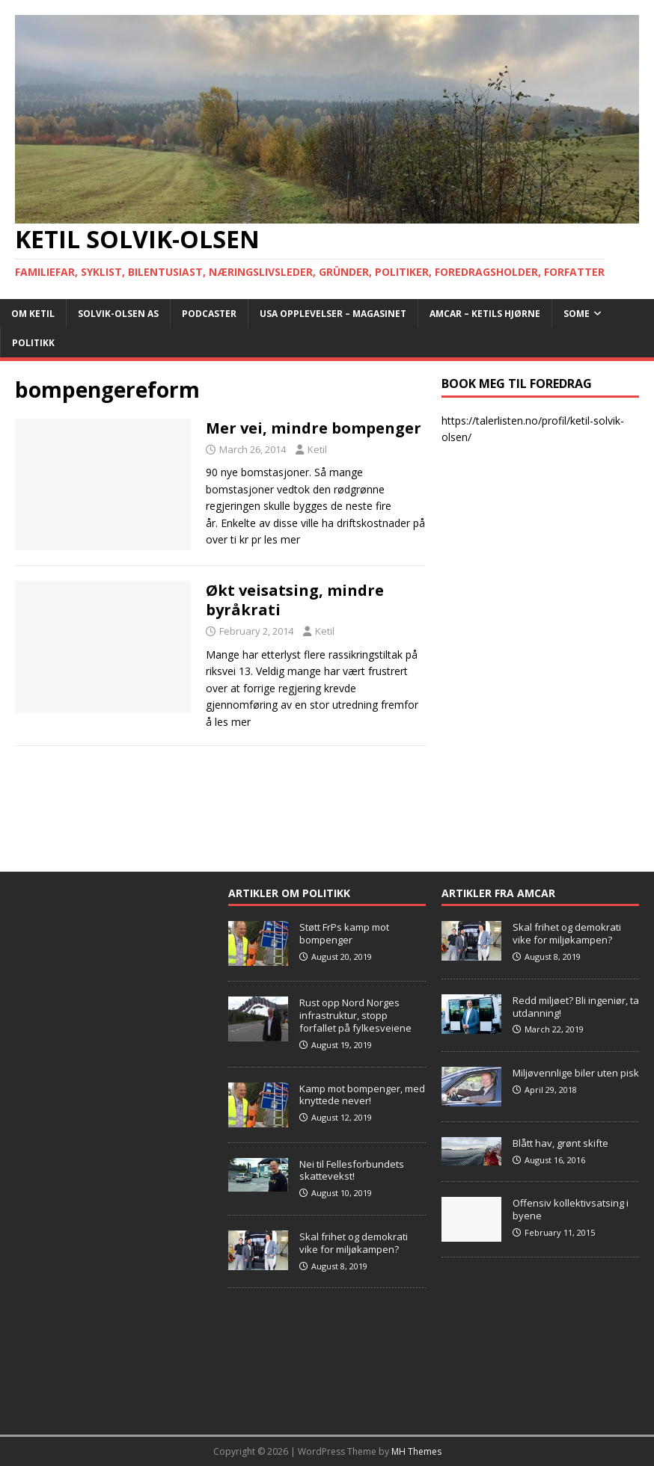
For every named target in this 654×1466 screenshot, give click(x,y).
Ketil (317, 449)
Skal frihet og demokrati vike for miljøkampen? (353, 1243)
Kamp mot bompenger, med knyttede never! (362, 1095)
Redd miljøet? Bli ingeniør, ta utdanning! (576, 1007)
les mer (282, 539)
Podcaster (209, 313)
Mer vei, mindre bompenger (313, 428)
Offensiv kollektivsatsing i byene (571, 1209)
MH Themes (416, 1451)
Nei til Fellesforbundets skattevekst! (351, 1170)
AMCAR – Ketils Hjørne (485, 313)
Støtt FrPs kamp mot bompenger (344, 933)
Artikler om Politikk (289, 893)
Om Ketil (33, 313)
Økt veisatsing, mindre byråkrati (295, 600)
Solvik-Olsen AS (118, 313)
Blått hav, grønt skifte (560, 1143)
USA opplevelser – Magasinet (333, 313)
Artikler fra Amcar (498, 893)
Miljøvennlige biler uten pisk (576, 1073)
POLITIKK (33, 342)
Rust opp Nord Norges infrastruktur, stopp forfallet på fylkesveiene (355, 1015)
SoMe (576, 313)
